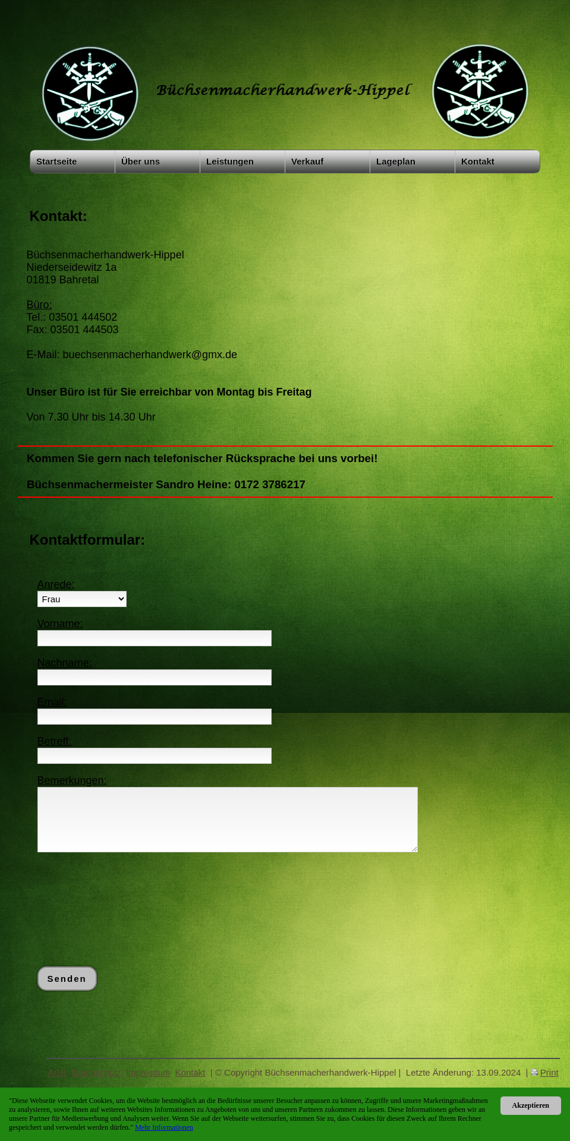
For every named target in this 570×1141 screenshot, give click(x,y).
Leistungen (230, 161)
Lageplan (395, 161)
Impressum (148, 1072)
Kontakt (478, 161)
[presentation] (127, 886)
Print (549, 1072)
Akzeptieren (530, 1105)
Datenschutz (96, 1072)
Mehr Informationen (164, 1127)
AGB (57, 1072)
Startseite (56, 161)
